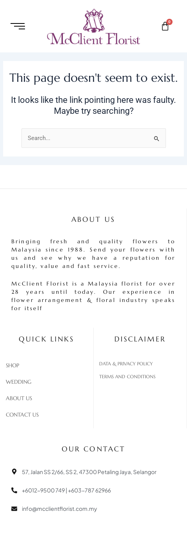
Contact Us (22, 414)
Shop (12, 365)
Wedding (18, 381)
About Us (19, 398)
